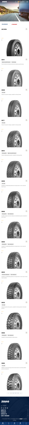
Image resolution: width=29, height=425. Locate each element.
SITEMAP (3, 406)
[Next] (21, 393)
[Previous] (8, 393)
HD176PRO (4, 29)
